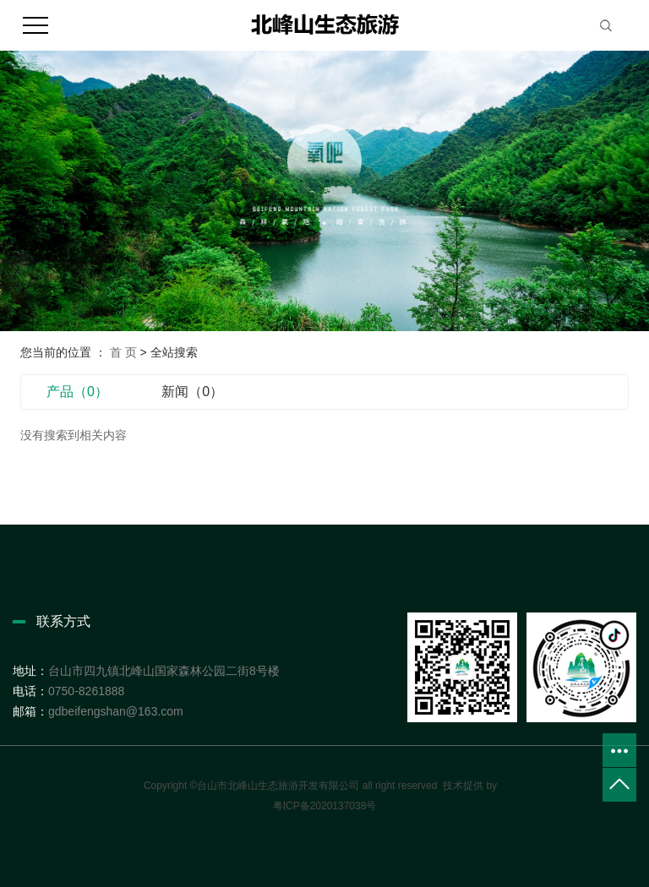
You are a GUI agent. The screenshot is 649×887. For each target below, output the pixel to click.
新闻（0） (192, 391)
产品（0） (77, 391)
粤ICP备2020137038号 (325, 806)
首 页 (123, 352)
